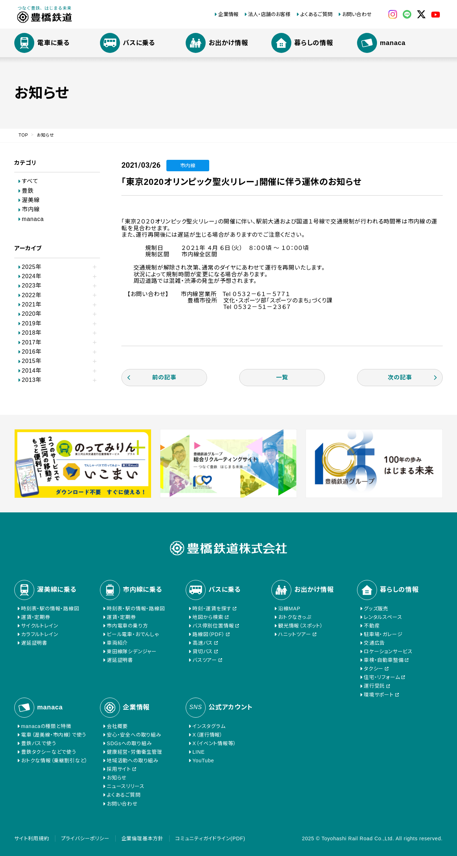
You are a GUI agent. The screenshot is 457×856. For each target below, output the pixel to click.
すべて (30, 181)
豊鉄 (28, 191)
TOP (23, 135)
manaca (33, 219)
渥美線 (31, 200)
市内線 (31, 209)
